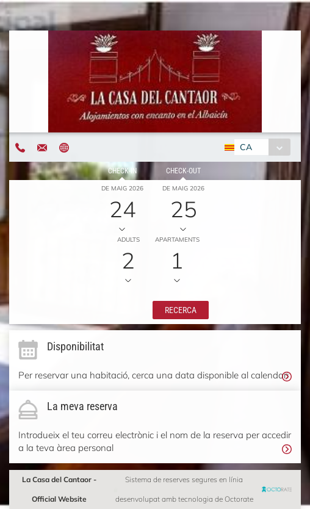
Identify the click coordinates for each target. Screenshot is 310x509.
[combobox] (262, 147)
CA (246, 147)
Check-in (122, 171)
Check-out (183, 171)
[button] (181, 310)
